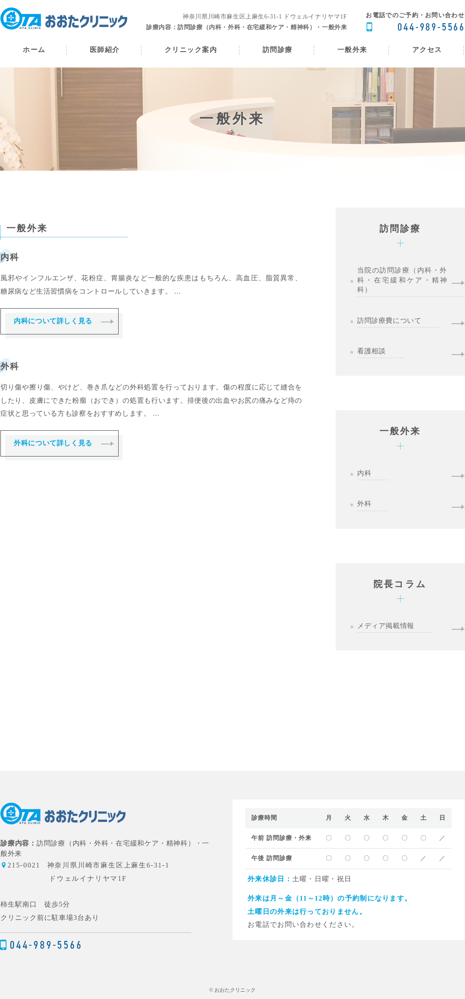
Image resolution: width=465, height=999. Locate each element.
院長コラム (400, 584)
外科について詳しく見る (53, 443)
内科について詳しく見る (53, 321)
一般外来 (400, 431)
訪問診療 (400, 228)
